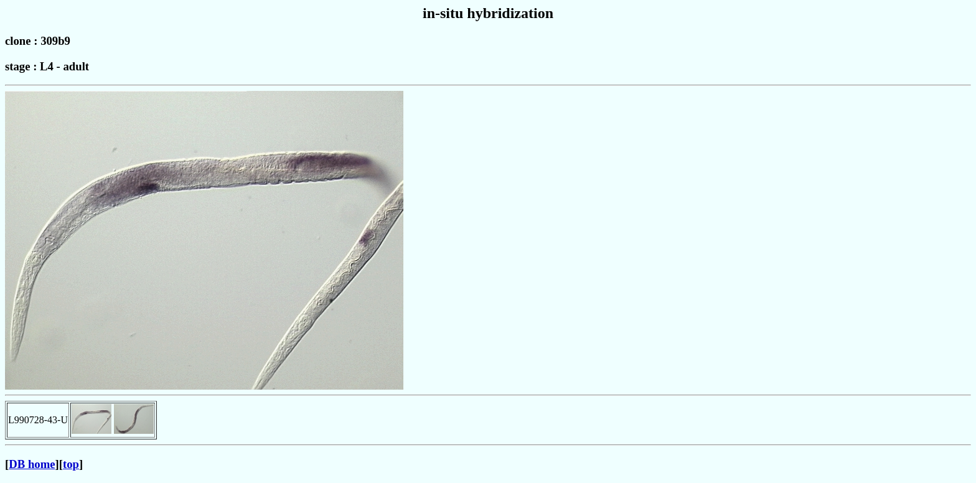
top (71, 464)
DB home (32, 464)
